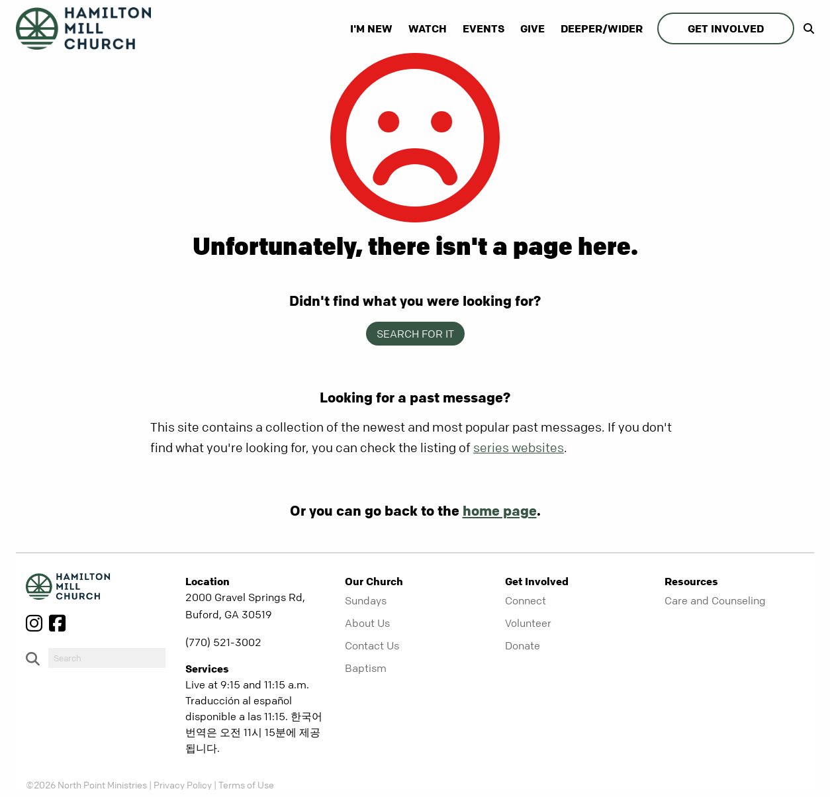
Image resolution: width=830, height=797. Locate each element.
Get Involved (726, 28)
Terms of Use (246, 784)
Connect (525, 600)
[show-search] (805, 28)
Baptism (366, 668)
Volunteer (528, 623)
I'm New (371, 28)
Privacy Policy (183, 784)
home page (500, 510)
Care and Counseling (715, 600)
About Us (367, 623)
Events (483, 28)
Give (532, 28)
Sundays (366, 600)
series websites (518, 447)
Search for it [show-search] (415, 333)
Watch (427, 28)
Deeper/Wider (602, 28)
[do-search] (106, 658)
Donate (522, 645)
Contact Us (372, 645)
